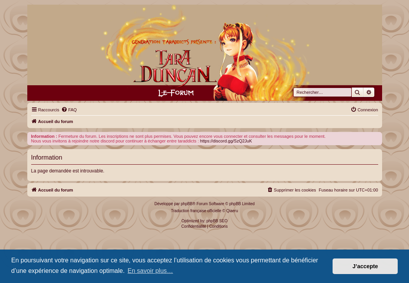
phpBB (187, 204)
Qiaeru (232, 211)
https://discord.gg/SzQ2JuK (226, 141)
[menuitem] (69, 109)
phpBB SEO (217, 221)
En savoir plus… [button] (150, 270)
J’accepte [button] (365, 266)
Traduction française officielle (196, 211)
